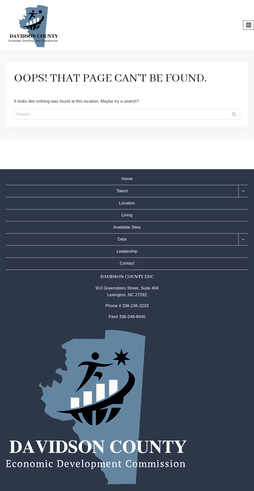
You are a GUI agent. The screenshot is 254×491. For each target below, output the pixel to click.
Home (126, 178)
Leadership (127, 251)
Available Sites (127, 227)
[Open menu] (248, 25)
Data (122, 239)
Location (127, 203)
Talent (122, 191)
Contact (127, 263)
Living (127, 215)
